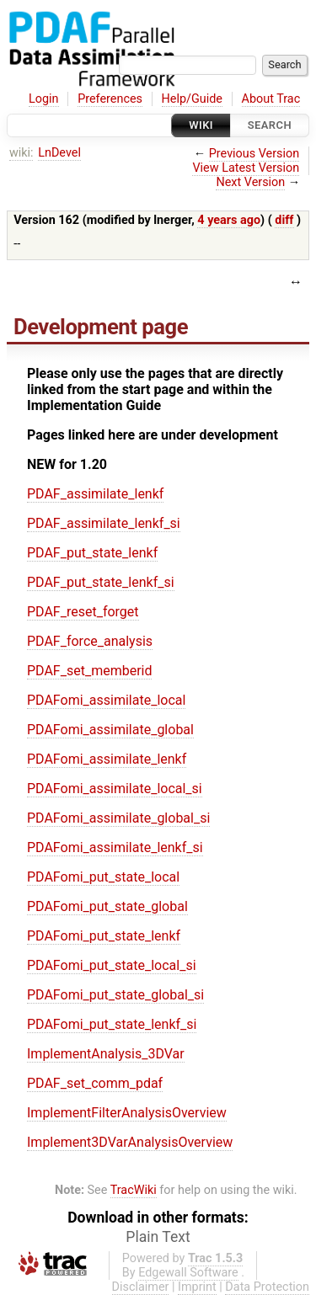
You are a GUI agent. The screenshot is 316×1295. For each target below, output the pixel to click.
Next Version (250, 182)
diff (284, 220)
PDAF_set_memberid (89, 671)
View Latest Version (245, 168)
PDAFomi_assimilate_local (106, 700)
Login (44, 99)
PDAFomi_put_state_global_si (115, 995)
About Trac (271, 99)
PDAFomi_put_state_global (107, 906)
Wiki (201, 125)
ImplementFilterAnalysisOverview (127, 1113)
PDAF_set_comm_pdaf (95, 1083)
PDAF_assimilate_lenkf (95, 494)
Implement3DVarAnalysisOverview (130, 1142)
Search (270, 125)
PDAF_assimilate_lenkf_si (103, 523)
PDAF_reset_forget (83, 612)
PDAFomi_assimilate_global (110, 730)
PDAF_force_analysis (90, 641)
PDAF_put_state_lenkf (92, 553)
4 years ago (228, 220)
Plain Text (158, 1236)
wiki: (21, 153)
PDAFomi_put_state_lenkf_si (111, 1024)
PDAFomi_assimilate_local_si (114, 789)
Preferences (110, 99)
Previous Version (254, 154)
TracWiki (133, 1190)
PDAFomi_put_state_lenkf (103, 936)
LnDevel (59, 153)
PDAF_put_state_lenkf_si (100, 582)
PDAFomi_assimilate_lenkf (106, 759)
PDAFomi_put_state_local (103, 877)
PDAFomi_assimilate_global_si (118, 818)
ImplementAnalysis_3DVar (106, 1054)
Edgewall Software (188, 1273)
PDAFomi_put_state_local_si (111, 965)
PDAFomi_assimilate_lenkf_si (115, 847)
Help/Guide (192, 99)
